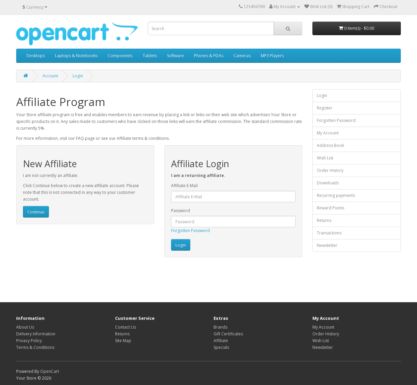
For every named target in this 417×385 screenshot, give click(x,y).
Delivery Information (35, 334)
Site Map (123, 340)
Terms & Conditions (35, 347)
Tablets (150, 55)
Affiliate (221, 340)
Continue (36, 212)
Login (78, 76)
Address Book (330, 145)
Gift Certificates (228, 334)
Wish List (325, 158)
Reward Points (330, 208)
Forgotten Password (190, 230)
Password (180, 210)
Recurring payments (336, 195)
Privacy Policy (29, 340)
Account (50, 76)
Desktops (36, 55)
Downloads (328, 183)
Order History (330, 170)
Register (324, 108)
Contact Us (125, 327)
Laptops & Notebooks (76, 55)
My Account (328, 133)
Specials (221, 347)
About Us (25, 327)
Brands (220, 327)
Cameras (242, 55)
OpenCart (49, 371)
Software (175, 55)
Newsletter (327, 245)
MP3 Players (272, 55)
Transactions (329, 233)
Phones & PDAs (208, 55)
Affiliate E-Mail (184, 185)
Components (120, 55)
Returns (324, 220)
